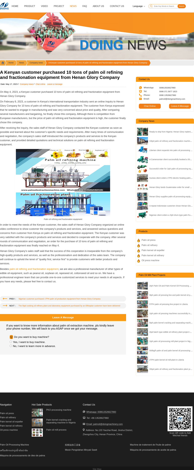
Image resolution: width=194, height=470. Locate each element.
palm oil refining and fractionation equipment (34, 269)
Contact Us (117, 6)
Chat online (40, 84)
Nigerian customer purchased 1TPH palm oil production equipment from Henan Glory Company (59, 299)
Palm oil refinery (150, 245)
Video (44, 6)
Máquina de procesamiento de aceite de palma (153, 450)
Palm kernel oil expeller (153, 250)
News (73, 6)
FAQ (84, 6)
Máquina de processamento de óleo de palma (22, 455)
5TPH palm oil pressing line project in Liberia (168, 304)
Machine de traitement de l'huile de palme (150, 445)
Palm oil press (148, 240)
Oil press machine (150, 260)
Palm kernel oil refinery (153, 255)
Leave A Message (180, 106)
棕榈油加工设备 (73, 445)
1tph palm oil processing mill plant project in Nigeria (171, 341)
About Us (98, 6)
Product (29, 6)
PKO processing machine (58, 410)
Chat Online (150, 106)
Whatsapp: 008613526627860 (101, 412)
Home (15, 6)
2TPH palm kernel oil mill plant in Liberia (166, 360)
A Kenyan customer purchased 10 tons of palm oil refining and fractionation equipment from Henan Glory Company (97, 63)
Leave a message (54, 84)
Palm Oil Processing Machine (14, 445)
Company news (36, 63)
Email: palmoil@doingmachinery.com (104, 424)
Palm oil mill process (56, 430)
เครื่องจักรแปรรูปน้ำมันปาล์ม (14, 450)
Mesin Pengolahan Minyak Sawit (81, 450)
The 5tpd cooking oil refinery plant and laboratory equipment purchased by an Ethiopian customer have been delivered (69, 306)
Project (59, 6)
